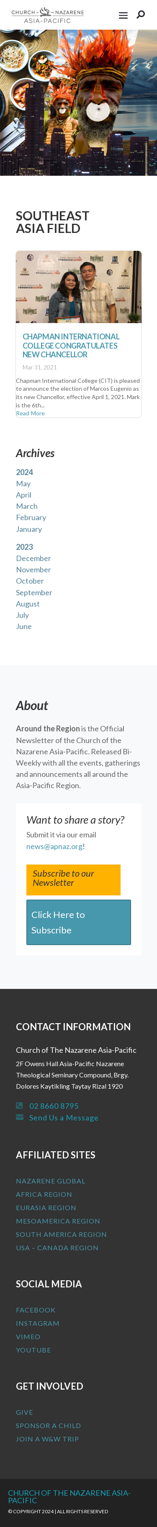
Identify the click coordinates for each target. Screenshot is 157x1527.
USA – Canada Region (57, 1247)
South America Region (61, 1234)
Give (24, 1412)
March (27, 506)
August (28, 603)
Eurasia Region (46, 1207)
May (23, 483)
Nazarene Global (50, 1181)
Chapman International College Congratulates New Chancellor (71, 345)
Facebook (36, 1310)
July (22, 614)
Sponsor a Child (48, 1425)
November (33, 569)
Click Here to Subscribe (58, 922)
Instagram (38, 1323)
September (34, 592)
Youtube (33, 1350)
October (30, 580)
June (24, 626)
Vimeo (28, 1336)
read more (30, 413)
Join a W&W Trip (47, 1439)
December (33, 558)
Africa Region (44, 1194)
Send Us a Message (64, 1117)
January (29, 528)
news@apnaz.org (54, 846)
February (31, 517)
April (23, 494)
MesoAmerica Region (58, 1221)
